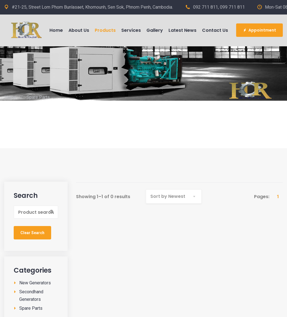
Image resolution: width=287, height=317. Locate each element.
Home (10, 97)
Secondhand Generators (31, 295)
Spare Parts (30, 308)
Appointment (259, 30)
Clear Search (32, 232)
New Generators (35, 282)
